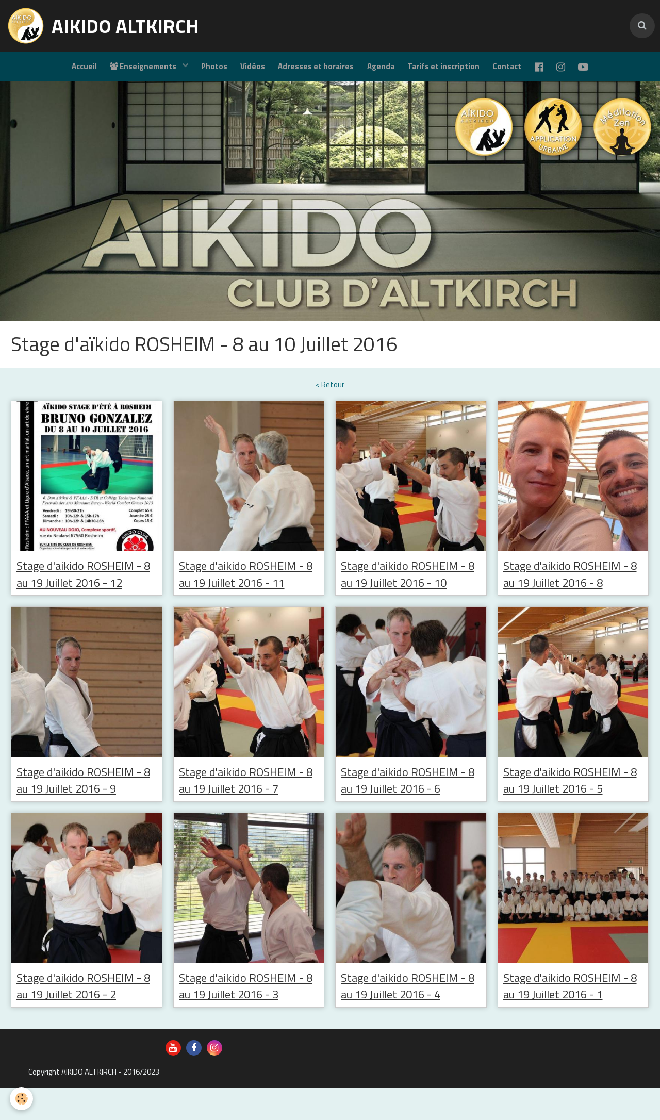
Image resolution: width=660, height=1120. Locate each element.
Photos (207, 70)
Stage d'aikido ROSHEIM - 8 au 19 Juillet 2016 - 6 (410, 808)
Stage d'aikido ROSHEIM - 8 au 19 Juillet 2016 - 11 (245, 591)
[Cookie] (22, 1098)
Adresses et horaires (314, 70)
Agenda (380, 70)
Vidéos (248, 70)
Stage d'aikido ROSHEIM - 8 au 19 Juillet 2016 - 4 (410, 1016)
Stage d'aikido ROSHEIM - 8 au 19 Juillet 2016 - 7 (248, 808)
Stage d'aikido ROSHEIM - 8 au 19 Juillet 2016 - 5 (572, 808)
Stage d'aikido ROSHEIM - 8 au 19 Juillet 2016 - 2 (85, 1016)
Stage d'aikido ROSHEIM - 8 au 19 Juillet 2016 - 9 (85, 808)
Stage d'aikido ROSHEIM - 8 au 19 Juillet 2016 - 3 (248, 1016)
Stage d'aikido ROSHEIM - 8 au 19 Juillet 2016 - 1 (572, 1016)
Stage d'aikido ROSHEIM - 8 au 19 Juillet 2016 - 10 (407, 591)
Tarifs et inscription (446, 70)
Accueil (72, 70)
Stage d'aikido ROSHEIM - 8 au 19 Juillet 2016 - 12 (83, 591)
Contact (512, 70)
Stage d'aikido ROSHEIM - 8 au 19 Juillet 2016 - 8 (572, 582)
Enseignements (134, 70)
